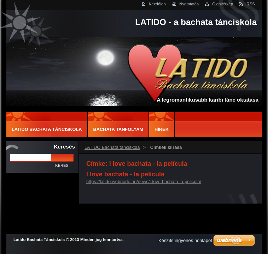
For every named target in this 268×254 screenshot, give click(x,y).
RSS (250, 4)
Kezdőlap (157, 4)
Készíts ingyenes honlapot (185, 240)
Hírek (162, 129)
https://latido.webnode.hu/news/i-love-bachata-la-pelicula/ (143, 181)
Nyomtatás (189, 4)
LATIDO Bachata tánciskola (112, 147)
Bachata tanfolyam (118, 129)
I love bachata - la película (125, 174)
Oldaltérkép (222, 4)
